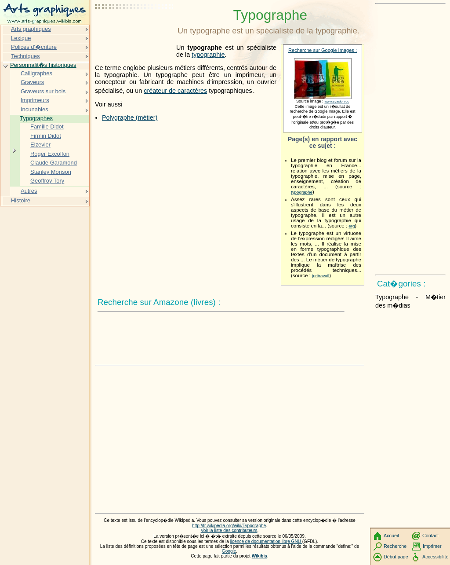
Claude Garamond (53, 162)
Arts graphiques (31, 29)
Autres (29, 190)
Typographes (36, 118)
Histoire (20, 200)
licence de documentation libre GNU (266, 541)
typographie (208, 54)
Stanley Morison (50, 172)
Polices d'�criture (34, 47)
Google (229, 551)
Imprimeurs (35, 100)
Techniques (25, 56)
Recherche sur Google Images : (322, 50)
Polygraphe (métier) (129, 117)
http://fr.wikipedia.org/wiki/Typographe (229, 525)
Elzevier (40, 144)
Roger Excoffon (49, 153)
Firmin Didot (45, 135)
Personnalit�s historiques (43, 65)
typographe (301, 192)
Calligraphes (36, 73)
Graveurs (32, 82)
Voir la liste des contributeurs (229, 530)
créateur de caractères (175, 90)
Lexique (21, 38)
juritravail (320, 275)
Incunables (34, 109)
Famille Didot (47, 126)
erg (351, 226)
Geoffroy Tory (47, 180)
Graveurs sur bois (43, 91)
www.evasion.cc (336, 101)
